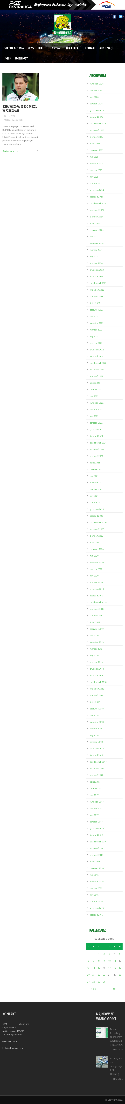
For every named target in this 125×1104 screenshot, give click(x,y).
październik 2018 (98, 682)
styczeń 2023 (96, 343)
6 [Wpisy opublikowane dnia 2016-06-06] (88, 960)
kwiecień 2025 (97, 163)
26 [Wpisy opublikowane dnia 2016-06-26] (120, 974)
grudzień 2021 (97, 429)
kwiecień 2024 (97, 243)
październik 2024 (98, 203)
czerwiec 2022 (97, 389)
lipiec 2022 (95, 382)
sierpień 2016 (96, 854)
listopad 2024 (96, 196)
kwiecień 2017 (97, 801)
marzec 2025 (96, 170)
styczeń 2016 (96, 901)
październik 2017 (98, 761)
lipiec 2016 (95, 861)
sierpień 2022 (96, 376)
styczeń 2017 (96, 821)
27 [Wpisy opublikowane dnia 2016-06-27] (88, 981)
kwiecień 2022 (97, 402)
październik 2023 (98, 283)
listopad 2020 (96, 515)
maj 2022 (94, 396)
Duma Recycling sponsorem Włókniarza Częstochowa (117, 1037)
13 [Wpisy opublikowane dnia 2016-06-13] (88, 967)
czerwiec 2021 (97, 469)
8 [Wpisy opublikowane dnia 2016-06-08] (98, 960)
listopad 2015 (96, 914)
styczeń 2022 (96, 422)
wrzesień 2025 (97, 130)
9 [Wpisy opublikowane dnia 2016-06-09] (104, 960)
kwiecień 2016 (97, 881)
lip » (115, 988)
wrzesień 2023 (97, 289)
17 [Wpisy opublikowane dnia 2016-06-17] (109, 967)
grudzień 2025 (97, 110)
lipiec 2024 (95, 223)
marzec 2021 (96, 489)
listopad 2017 (96, 755)
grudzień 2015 (97, 908)
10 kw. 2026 (117, 1078)
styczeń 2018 (96, 741)
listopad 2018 (96, 675)
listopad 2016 (96, 835)
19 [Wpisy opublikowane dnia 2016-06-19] (120, 967)
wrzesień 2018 (97, 688)
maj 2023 (94, 316)
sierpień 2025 (96, 136)
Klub (40, 48)
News (31, 48)
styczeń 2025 (96, 183)
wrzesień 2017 (97, 768)
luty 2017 (94, 815)
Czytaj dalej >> (10, 151)
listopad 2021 (96, 436)
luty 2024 (94, 256)
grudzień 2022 (97, 349)
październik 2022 (98, 362)
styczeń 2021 (96, 502)
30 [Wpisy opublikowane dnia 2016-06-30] (104, 981)
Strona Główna (14, 48)
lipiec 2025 (95, 143)
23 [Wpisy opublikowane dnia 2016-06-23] (104, 974)
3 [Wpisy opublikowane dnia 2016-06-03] (109, 953)
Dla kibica (72, 48)
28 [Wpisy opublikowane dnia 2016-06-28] (93, 981)
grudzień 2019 (97, 589)
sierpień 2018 (96, 695)
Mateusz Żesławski (13, 119)
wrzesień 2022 (97, 369)
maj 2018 (94, 715)
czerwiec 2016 (97, 868)
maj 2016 (94, 874)
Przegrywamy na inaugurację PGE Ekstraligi (117, 1066)
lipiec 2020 (95, 542)
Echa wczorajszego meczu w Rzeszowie (19, 108)
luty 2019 (94, 655)
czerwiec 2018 (97, 708)
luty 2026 (94, 97)
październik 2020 (98, 522)
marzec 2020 (96, 569)
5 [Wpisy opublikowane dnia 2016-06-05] (119, 953)
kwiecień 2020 (97, 562)
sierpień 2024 (96, 216)
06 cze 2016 (9, 115)
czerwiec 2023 (97, 309)
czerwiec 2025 (97, 150)
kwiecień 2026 (97, 83)
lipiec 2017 (95, 781)
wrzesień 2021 (97, 449)
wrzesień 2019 (97, 608)
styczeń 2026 (96, 103)
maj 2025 (94, 156)
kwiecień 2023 (97, 323)
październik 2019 (98, 602)
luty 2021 (94, 495)
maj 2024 (94, 236)
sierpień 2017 (96, 775)
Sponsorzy (21, 58)
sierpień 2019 (96, 615)
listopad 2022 (96, 356)
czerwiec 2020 (97, 549)
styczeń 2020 (96, 582)
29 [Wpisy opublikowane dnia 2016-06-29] (99, 981)
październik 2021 (98, 442)
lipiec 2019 (95, 622)
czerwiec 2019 (97, 628)
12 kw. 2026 (117, 1049)
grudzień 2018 (97, 668)
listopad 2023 (96, 276)
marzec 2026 (96, 90)
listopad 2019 (96, 595)
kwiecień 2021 (97, 482)
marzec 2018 (96, 728)
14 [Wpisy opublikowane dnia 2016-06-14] (93, 967)
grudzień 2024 (97, 190)
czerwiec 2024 (97, 229)
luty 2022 (94, 416)
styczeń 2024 (96, 263)
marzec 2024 (96, 249)
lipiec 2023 (95, 303)
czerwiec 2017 (97, 788)
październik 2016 (98, 841)
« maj (93, 988)
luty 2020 (94, 575)
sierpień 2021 (96, 456)
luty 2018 (94, 735)
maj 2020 (94, 555)
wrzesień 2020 (97, 529)
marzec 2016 (96, 888)
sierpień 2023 (96, 296)
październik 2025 (98, 123)
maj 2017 (94, 795)
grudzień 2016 (97, 828)
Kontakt (90, 48)
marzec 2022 (96, 409)
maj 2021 (94, 475)
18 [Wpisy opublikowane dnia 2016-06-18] (115, 967)
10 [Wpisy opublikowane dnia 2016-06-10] (109, 960)
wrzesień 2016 (97, 848)
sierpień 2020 (96, 535)
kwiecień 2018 (97, 721)
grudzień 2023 (97, 269)
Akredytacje (106, 48)
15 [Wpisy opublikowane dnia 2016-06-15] (99, 967)
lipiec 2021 (95, 462)
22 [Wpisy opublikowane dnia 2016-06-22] (99, 974)
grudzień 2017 (97, 748)
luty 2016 (94, 894)
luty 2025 (94, 176)
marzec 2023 (96, 329)
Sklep (7, 58)
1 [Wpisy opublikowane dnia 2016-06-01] (98, 953)
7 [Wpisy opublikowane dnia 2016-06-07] (93, 960)
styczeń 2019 (96, 662)
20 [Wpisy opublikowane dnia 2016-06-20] (88, 974)
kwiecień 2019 (97, 642)
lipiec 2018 (95, 702)
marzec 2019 (96, 648)
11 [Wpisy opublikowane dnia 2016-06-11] (115, 960)
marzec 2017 (96, 808)
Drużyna (55, 48)
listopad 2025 (96, 116)
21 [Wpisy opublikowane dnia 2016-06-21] (93, 974)
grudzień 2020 (97, 509)
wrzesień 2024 (97, 210)
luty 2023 (94, 336)
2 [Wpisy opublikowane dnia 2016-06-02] (104, 953)
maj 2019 (94, 635)
